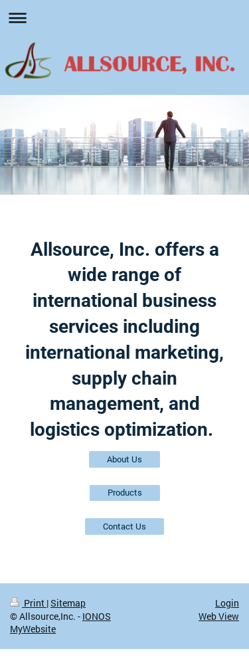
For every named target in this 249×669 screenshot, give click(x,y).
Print (28, 603)
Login (227, 603)
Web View (219, 616)
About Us (124, 459)
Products (125, 492)
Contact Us (124, 526)
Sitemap (68, 603)
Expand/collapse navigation (124, 17)
